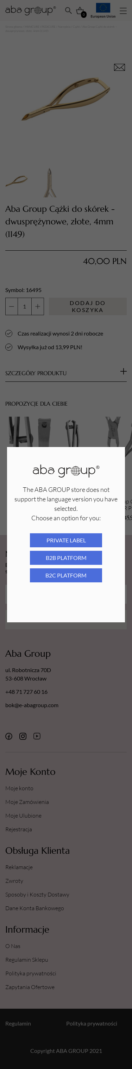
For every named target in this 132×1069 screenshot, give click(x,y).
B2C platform (66, 575)
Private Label (66, 540)
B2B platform (66, 557)
